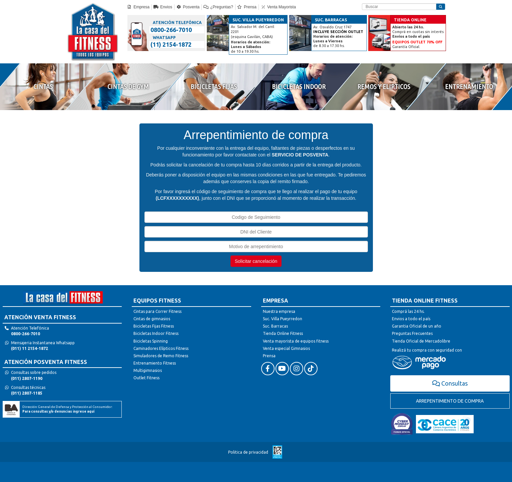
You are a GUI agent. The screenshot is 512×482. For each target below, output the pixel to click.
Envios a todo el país (411, 319)
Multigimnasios (147, 370)
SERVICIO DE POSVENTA (300, 154)
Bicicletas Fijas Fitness (153, 326)
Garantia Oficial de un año (416, 326)
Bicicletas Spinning (150, 341)
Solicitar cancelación (256, 261)
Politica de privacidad (248, 452)
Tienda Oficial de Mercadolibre (421, 341)
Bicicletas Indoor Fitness (155, 333)
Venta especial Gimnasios (286, 348)
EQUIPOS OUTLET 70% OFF (417, 42)
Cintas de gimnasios (151, 319)
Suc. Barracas (275, 326)
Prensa (269, 356)
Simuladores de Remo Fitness (160, 356)
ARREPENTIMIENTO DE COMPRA (450, 401)
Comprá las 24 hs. (408, 311)
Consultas (450, 383)
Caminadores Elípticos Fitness (160, 348)
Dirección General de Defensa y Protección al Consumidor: (67, 409)
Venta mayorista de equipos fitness (296, 341)
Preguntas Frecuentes (412, 333)
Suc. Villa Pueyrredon (282, 319)
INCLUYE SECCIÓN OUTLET (338, 32)
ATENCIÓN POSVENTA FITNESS (45, 362)
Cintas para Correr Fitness (157, 311)
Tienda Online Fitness (283, 333)
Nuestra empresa (279, 311)
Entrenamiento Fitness (154, 363)
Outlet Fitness (146, 378)
